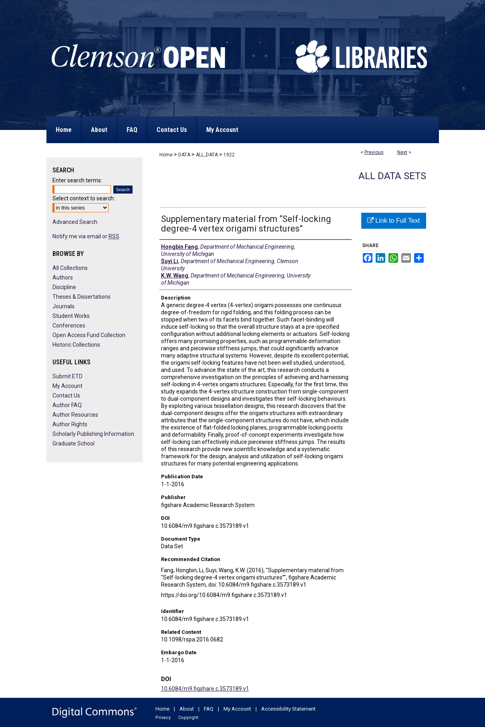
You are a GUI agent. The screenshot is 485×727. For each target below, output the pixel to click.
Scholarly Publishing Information (93, 434)
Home (166, 155)
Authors (62, 277)
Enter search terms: (77, 180)
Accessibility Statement (288, 709)
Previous (374, 152)
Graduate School (73, 443)
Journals (63, 306)
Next (402, 152)
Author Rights (69, 424)
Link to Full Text (393, 220)
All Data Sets (392, 176)
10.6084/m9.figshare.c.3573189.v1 (205, 688)
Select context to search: (83, 198)
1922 (229, 155)
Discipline (64, 287)
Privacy (163, 717)
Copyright (188, 717)
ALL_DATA (207, 155)
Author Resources (75, 414)
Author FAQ (67, 405)
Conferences (68, 325)
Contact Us (66, 395)
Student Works (71, 316)
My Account (67, 386)
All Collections (70, 268)
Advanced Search (74, 222)
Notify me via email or (85, 236)
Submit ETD (67, 376)
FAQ (208, 709)
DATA (184, 155)
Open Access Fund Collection (88, 335)
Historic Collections (76, 345)
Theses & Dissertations (81, 297)
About (186, 709)
